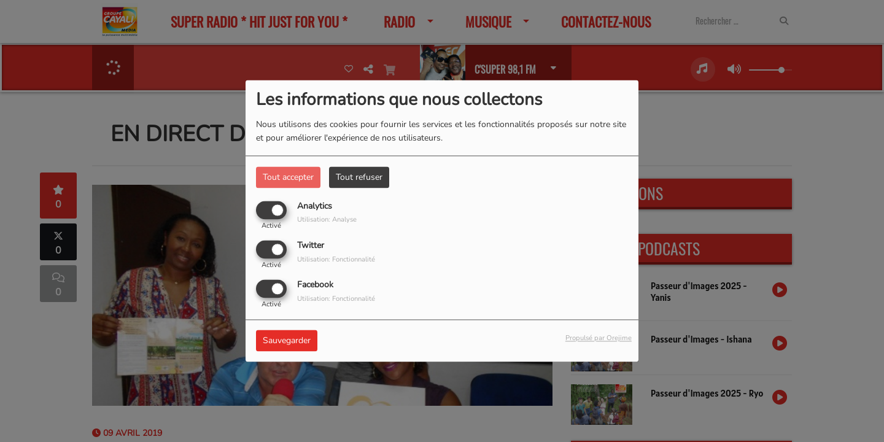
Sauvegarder (287, 341)
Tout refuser (359, 177)
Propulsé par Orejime (598, 338)
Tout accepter (288, 177)
